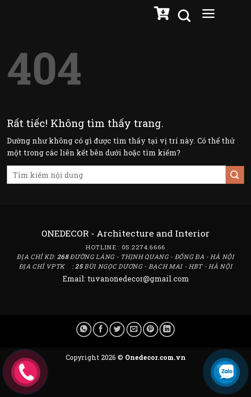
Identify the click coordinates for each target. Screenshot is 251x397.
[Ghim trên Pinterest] (150, 329)
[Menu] (208, 15)
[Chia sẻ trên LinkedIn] (167, 329)
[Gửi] (235, 175)
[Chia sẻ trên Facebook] (100, 329)
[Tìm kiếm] (185, 16)
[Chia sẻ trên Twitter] (117, 329)
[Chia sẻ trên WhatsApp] (83, 329)
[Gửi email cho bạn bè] (134, 329)
